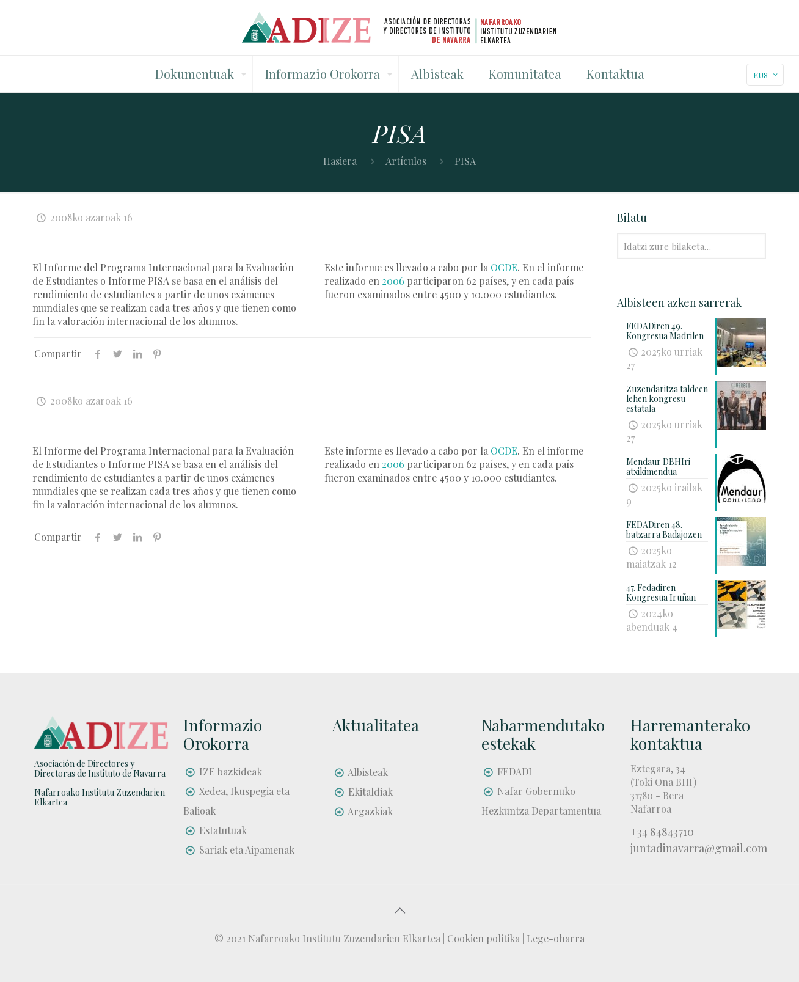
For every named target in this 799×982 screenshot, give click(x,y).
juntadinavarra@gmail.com (698, 848)
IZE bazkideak (230, 771)
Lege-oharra (556, 938)
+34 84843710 (662, 831)
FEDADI (514, 771)
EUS (766, 75)
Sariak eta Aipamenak (246, 849)
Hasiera (340, 161)
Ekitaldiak (370, 791)
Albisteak (368, 772)
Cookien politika (483, 938)
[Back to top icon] (399, 910)
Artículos (405, 161)
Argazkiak (370, 811)
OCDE (504, 267)
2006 (393, 280)
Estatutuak (223, 830)
